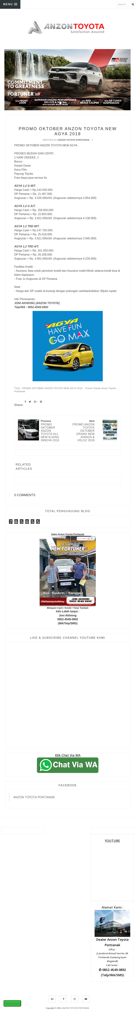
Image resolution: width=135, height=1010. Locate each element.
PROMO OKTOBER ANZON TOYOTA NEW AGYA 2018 (52, 388)
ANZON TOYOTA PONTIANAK (34, 797)
